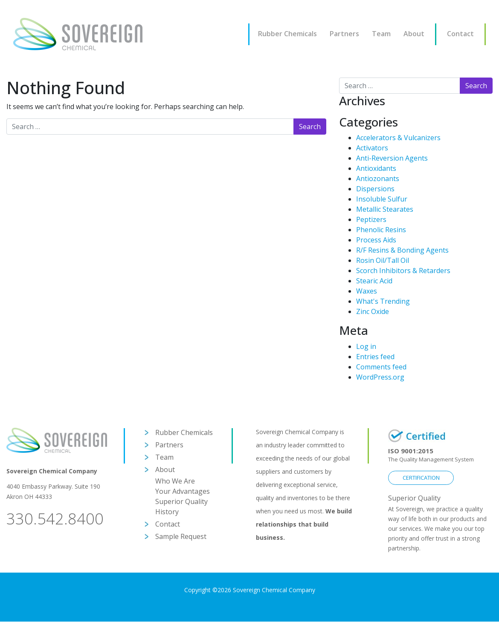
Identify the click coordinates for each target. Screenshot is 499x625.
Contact (460, 33)
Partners (344, 33)
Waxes (366, 291)
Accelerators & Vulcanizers (398, 137)
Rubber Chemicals (287, 33)
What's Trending (383, 301)
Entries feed (375, 356)
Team (381, 33)
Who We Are (175, 481)
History (167, 511)
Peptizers (371, 219)
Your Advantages (182, 491)
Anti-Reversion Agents (392, 158)
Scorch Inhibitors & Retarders (403, 270)
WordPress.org (380, 377)
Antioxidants (376, 168)
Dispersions (375, 188)
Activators (372, 148)
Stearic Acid (374, 280)
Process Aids (376, 240)
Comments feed (381, 367)
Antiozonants (377, 178)
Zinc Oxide (372, 311)
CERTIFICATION (421, 477)
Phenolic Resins (381, 229)
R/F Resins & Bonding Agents (402, 250)
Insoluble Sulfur (381, 199)
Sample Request (180, 536)
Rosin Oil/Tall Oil (382, 260)
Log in (366, 346)
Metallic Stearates (384, 209)
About (413, 33)
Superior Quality (181, 501)
